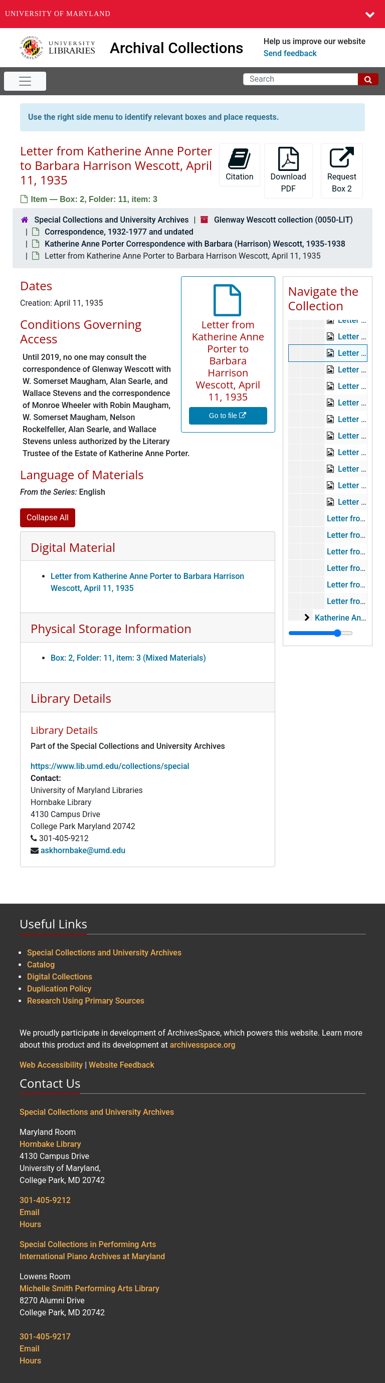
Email (30, 1212)
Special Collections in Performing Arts (88, 1244)
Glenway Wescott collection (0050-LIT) (283, 220)
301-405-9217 (45, 1336)
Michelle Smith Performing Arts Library (89, 1288)
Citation (239, 164)
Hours (30, 1224)
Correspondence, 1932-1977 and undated (119, 232)
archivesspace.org (203, 1045)
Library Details (71, 698)
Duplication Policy (59, 989)
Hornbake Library (50, 1144)
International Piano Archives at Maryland (92, 1256)
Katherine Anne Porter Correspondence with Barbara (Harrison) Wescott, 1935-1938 (195, 244)
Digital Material (73, 547)
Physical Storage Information (111, 628)
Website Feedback (121, 1065)
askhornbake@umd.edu (83, 850)
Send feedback (290, 53)
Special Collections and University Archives (111, 220)
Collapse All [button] (48, 517)
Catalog (41, 964)
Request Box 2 (341, 170)
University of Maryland (58, 14)
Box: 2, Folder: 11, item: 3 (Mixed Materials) (128, 658)
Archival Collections (177, 48)
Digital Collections (59, 976)
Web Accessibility (51, 1065)
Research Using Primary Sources (85, 1001)
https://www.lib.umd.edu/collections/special (110, 766)
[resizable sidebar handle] (320, 633)
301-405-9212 (45, 1200)
